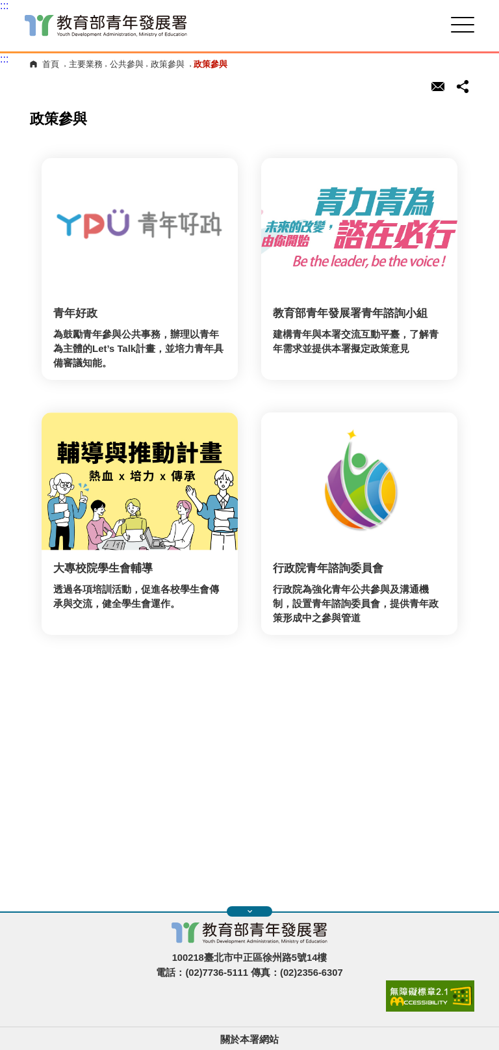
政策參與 (168, 64)
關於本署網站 (249, 1039)
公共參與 (127, 64)
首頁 (50, 64)
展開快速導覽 (250, 911)
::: (4, 5)
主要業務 (86, 64)
